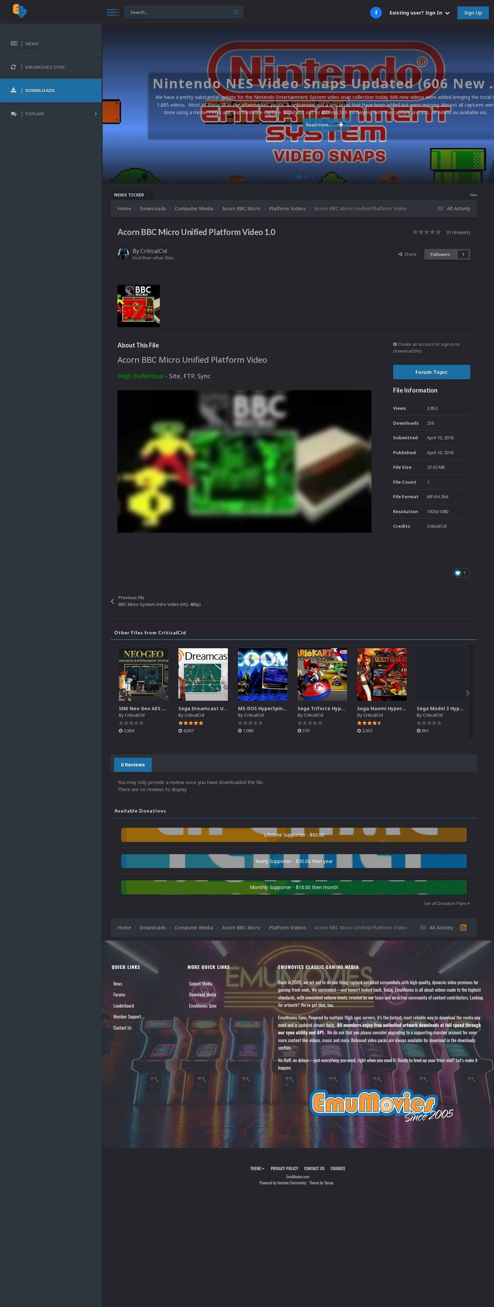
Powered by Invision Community (283, 1182)
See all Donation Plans (446, 903)
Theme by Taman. (321, 1182)
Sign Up (473, 12)
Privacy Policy (284, 1168)
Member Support (127, 1016)
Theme (257, 1168)
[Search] (184, 12)
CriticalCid (154, 251)
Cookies (338, 1168)
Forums (119, 994)
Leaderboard (123, 1005)
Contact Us (122, 1027)
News (117, 983)
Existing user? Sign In (420, 12)
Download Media (202, 994)
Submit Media (200, 983)
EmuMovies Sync (203, 1005)
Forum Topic (431, 372)
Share (407, 254)
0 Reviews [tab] (133, 764)
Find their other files (153, 258)
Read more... (296, 125)
